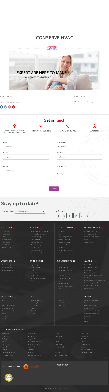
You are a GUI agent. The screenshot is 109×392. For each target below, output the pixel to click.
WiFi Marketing (35, 239)
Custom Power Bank (90, 267)
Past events (34, 305)
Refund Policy (62, 305)
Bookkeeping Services (65, 237)
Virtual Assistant (63, 284)
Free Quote (87, 316)
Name (5, 142)
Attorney (31, 350)
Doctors (4, 350)
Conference (58, 344)
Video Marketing (36, 245)
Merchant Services (92, 227)
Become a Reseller (8, 308)
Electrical (57, 352)
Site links (87, 296)
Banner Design (35, 267)
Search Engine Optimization (39, 231)
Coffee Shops (85, 333)
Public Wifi (31, 347)
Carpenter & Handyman (88, 352)
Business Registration (64, 242)
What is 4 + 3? (61, 166)
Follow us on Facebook (91, 300)
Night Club (5, 347)
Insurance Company (34, 342)
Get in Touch (35, 311)
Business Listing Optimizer (39, 253)
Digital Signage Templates (92, 283)
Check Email (5, 303)
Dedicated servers (63, 273)
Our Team (5, 316)
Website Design (8, 261)
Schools (57, 333)
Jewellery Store (33, 336)
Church (83, 342)
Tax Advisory (62, 253)
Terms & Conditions (64, 303)
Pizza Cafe (5, 344)
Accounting (61, 231)
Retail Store (84, 339)
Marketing (35, 227)
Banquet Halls (85, 336)
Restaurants (6, 333)
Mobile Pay (87, 239)
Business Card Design (38, 278)
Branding (87, 261)
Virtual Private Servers (65, 270)
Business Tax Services (65, 245)
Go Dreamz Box (89, 288)
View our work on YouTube (92, 311)
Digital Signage (89, 270)
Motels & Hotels (60, 339)
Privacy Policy (62, 300)
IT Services (61, 275)
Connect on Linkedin (90, 303)
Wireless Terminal (90, 234)
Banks (4, 342)
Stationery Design (36, 281)
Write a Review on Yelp (91, 313)
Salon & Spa (32, 333)
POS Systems (6, 227)
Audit (59, 234)
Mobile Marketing (36, 242)
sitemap (86, 322)
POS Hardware (6, 242)
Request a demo (7, 247)
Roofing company (7, 355)
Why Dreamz (6, 319)
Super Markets (59, 336)
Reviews (87, 319)
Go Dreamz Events (37, 300)
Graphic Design (37, 261)
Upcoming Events (36, 303)
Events (33, 296)
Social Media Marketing (38, 234)
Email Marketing (36, 237)
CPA (56, 350)
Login (3, 300)
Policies (60, 296)
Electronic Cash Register (91, 237)
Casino (57, 342)
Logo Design (35, 265)
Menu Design (35, 273)
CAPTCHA (60, 174)
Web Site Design (89, 102)
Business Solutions (66, 261)
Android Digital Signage (91, 285)
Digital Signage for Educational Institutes (93, 276)
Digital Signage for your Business (94, 280)
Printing (33, 270)
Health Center (85, 344)
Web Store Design (7, 267)
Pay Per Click (35, 247)
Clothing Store (6, 339)
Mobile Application (7, 270)
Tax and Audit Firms (87, 350)
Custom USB (88, 265)
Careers (33, 313)
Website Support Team (9, 311)
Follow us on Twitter (90, 305)
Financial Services (65, 227)
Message (6, 166)
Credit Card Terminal (90, 231)
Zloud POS (5, 231)
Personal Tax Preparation (66, 250)
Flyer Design (35, 275)
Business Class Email (64, 278)
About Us (5, 313)
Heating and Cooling (8, 352)
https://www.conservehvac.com (10, 102)
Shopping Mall (59, 347)
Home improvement (34, 355)
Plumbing (31, 352)
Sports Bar (84, 347)
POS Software (6, 239)
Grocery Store (6, 336)
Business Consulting (64, 239)
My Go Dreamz (7, 296)
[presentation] (72, 179)
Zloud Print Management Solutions (13, 245)
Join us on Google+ (90, 308)
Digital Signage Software (92, 273)
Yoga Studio (32, 339)
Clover (4, 237)
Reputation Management (65, 281)
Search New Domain (8, 305)
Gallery (33, 308)
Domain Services (63, 265)
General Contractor (61, 355)
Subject (5, 153)
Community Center (34, 344)
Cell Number (61, 153)
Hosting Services (63, 267)
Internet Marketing (36, 250)
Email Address (61, 142)
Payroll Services (63, 247)
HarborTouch (6, 234)
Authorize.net (88, 242)
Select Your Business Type (13, 330)
